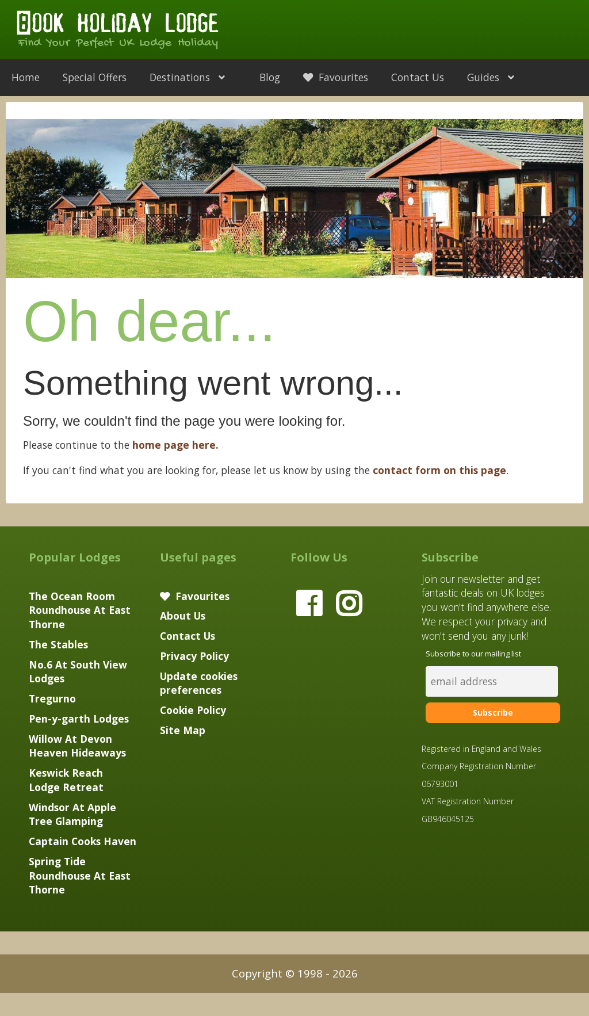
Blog (269, 77)
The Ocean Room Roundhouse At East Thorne (80, 610)
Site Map (182, 730)
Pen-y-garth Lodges (79, 718)
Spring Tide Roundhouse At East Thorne (80, 875)
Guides (496, 77)
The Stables (58, 644)
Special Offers (95, 77)
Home (26, 77)
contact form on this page (439, 470)
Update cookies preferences (199, 683)
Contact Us (417, 77)
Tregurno (52, 698)
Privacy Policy (194, 656)
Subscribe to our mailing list (473, 653)
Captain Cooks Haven (82, 841)
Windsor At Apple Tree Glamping (72, 814)
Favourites (335, 77)
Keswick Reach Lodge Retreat (66, 780)
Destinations (193, 77)
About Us (182, 615)
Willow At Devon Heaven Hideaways (77, 746)
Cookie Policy (193, 710)
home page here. (175, 445)
